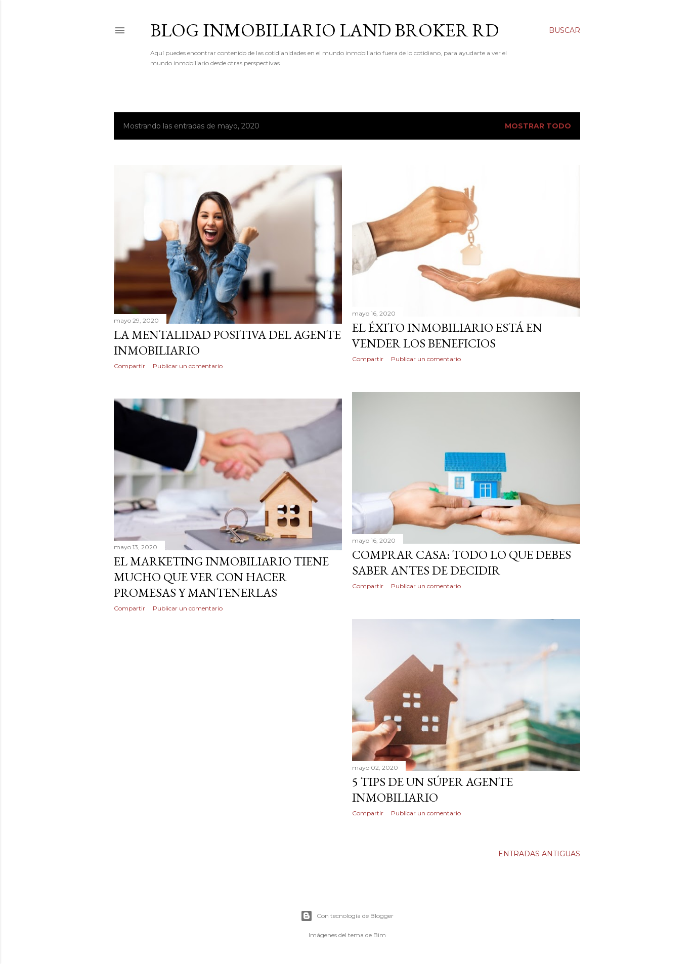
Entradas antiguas (539, 853)
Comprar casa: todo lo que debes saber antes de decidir (461, 562)
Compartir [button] (129, 366)
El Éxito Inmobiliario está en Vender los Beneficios (447, 335)
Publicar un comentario (188, 366)
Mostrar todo (538, 125)
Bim (379, 935)
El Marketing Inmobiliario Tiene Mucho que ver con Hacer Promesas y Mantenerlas (221, 576)
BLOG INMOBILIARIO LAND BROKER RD (324, 30)
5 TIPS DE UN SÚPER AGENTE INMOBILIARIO (432, 789)
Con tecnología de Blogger (347, 916)
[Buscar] (564, 30)
